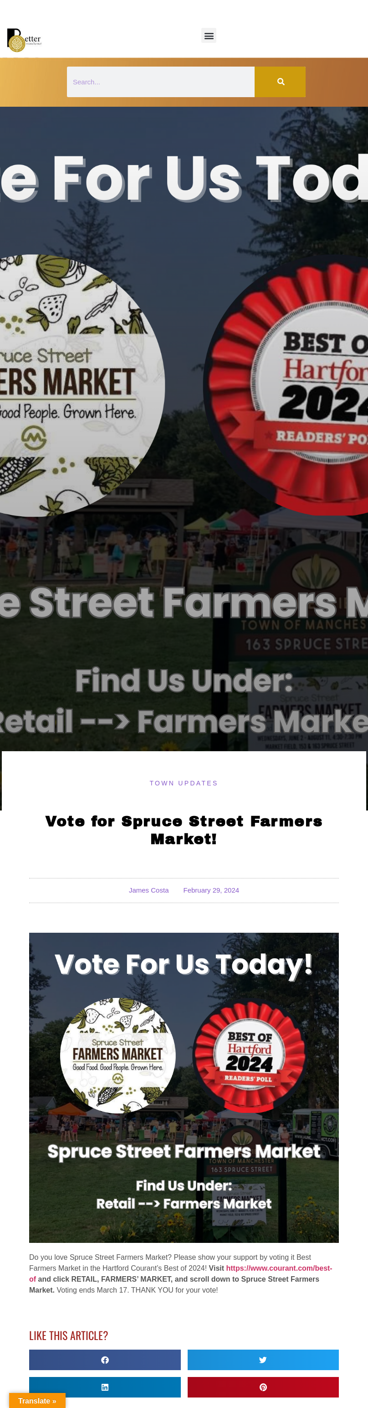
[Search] (280, 82)
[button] (208, 35)
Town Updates (183, 783)
